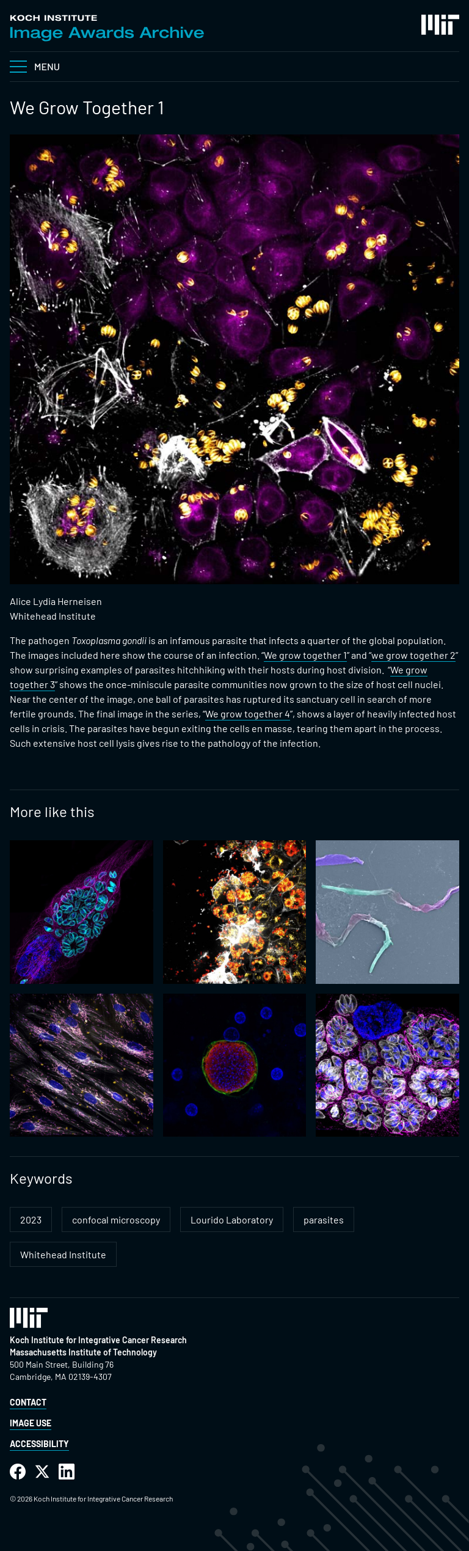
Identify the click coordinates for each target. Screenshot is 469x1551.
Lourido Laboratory (232, 1219)
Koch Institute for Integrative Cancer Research (98, 1340)
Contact (28, 1402)
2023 (31, 1219)
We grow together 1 (305, 655)
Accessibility (39, 1444)
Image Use (30, 1423)
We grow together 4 (247, 713)
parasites (324, 1219)
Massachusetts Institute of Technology (83, 1352)
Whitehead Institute (63, 1254)
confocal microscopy (116, 1219)
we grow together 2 (413, 655)
